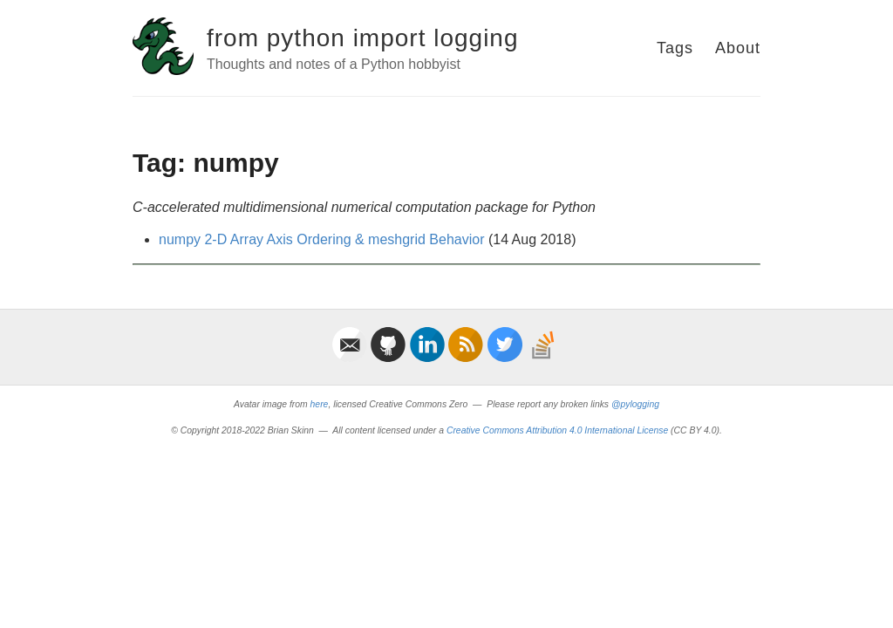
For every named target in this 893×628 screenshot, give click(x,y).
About (737, 48)
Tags (675, 48)
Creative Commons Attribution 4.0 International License (557, 430)
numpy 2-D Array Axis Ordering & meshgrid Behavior (321, 239)
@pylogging (635, 404)
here (319, 404)
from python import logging (363, 37)
